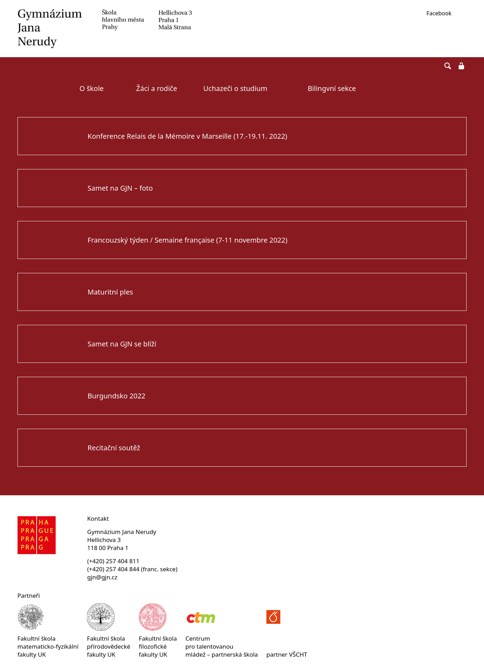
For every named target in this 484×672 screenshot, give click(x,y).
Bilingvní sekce (332, 88)
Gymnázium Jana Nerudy (104, 28)
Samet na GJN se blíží (122, 344)
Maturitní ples (110, 292)
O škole (92, 88)
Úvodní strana (39, 88)
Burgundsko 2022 (116, 395)
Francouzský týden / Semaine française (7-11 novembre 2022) (187, 240)
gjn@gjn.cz (102, 577)
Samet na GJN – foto (120, 188)
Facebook (439, 13)
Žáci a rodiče (156, 88)
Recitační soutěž (114, 447)
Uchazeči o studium (235, 88)
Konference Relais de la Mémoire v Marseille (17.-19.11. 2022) (187, 136)
